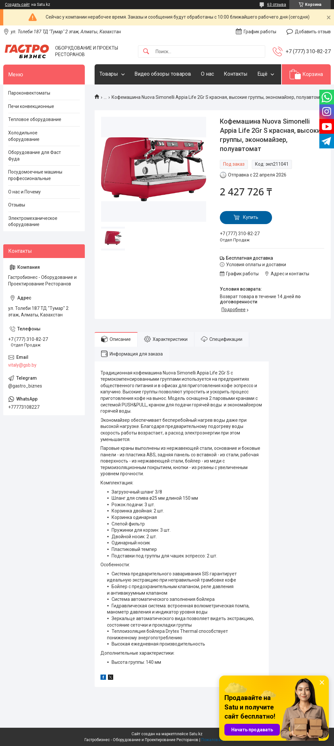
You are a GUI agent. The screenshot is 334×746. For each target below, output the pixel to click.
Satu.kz (196, 734)
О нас (207, 74)
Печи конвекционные (31, 106)
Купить (250, 217)
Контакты (236, 74)
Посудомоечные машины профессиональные (35, 175)
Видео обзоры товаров (162, 74)
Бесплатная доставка (249, 258)
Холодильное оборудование (23, 136)
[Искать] (146, 52)
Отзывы (16, 204)
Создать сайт (17, 4)
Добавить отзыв (313, 31)
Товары (108, 74)
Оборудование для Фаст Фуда (34, 155)
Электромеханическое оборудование (32, 221)
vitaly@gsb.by (22, 365)
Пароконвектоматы (29, 93)
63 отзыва (276, 4)
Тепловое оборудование (34, 119)
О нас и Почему (24, 191)
